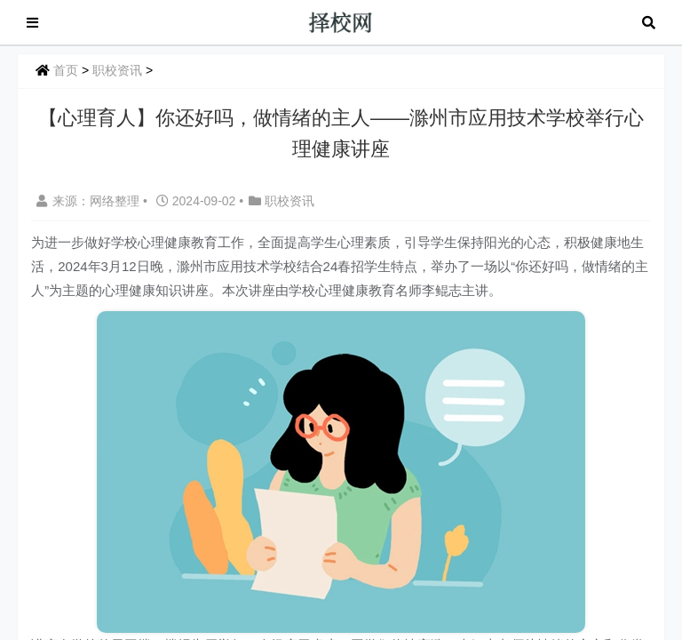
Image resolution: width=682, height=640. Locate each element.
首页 (65, 70)
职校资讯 (117, 70)
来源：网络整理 (87, 201)
